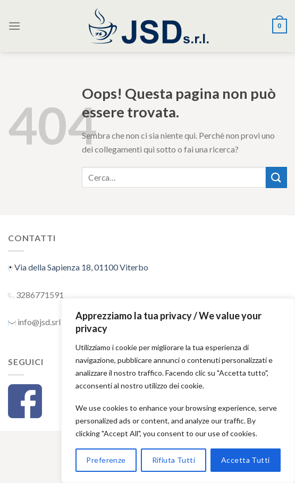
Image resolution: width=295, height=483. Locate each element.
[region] (178, 390)
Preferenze (105, 459)
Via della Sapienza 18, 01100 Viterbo (80, 267)
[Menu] (14, 26)
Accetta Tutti (245, 459)
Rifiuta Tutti (173, 459)
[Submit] (276, 177)
